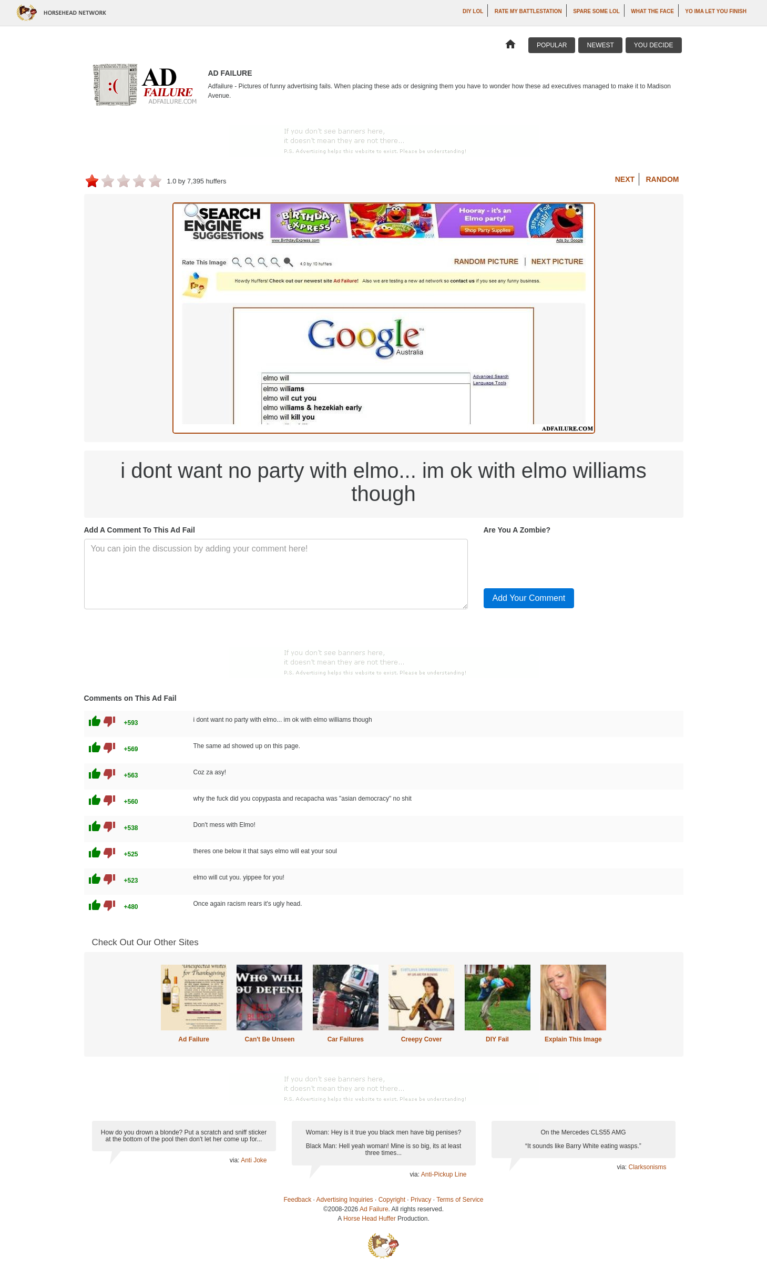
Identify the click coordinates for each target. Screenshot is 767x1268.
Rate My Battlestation (528, 11)
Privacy (421, 1199)
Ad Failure (193, 1039)
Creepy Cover (421, 1039)
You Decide (653, 45)
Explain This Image (573, 1039)
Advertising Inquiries (344, 1199)
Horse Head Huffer (369, 1218)
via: (235, 1160)
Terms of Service (459, 1199)
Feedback (298, 1199)
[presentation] (563, 559)
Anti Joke (254, 1160)
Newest (600, 45)
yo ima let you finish (715, 11)
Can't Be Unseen (270, 1039)
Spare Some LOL (596, 11)
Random (662, 179)
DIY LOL (473, 11)
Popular (552, 45)
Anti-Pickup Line (444, 1174)
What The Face (652, 11)
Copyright (392, 1199)
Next (625, 179)
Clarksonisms (647, 1167)
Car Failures (346, 1039)
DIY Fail (497, 1039)
